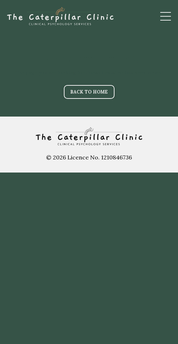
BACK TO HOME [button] (89, 92)
